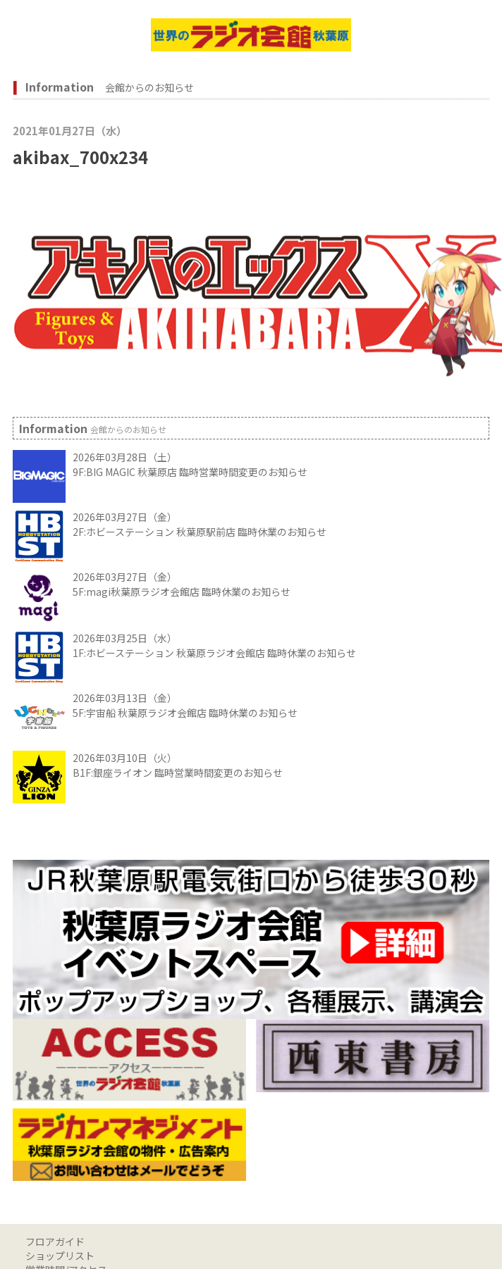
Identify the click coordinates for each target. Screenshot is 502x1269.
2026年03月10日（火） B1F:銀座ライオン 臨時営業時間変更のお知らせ (178, 765)
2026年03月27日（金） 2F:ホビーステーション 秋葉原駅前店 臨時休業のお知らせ (199, 524)
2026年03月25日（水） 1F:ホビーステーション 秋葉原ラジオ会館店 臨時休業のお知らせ (214, 645)
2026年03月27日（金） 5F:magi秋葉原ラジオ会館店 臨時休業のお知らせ (181, 584)
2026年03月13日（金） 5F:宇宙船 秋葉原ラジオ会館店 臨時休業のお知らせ (185, 705)
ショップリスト (59, 1256)
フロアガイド (55, 1241)
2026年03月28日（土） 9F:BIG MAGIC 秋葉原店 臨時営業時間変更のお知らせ (190, 464)
